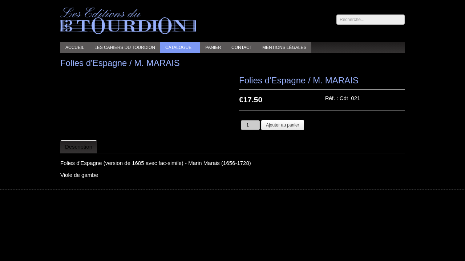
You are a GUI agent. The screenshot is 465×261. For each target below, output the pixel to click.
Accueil (74, 47)
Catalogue (178, 47)
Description (78, 147)
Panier (213, 47)
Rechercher (336, 14)
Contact (241, 47)
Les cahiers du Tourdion (124, 47)
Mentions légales (284, 47)
